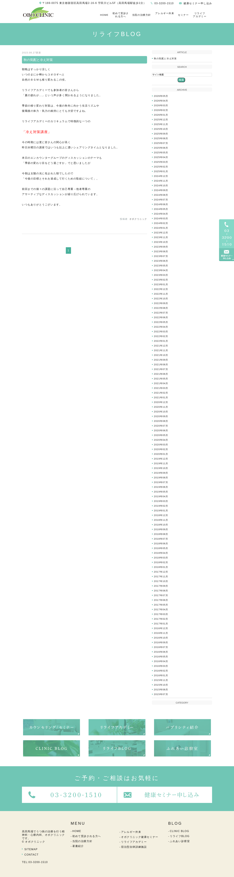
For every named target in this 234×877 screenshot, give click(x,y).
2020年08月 (161, 421)
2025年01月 (161, 171)
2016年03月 (161, 666)
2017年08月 (161, 590)
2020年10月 (161, 411)
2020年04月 (161, 440)
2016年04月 (161, 661)
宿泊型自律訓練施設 (134, 846)
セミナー (183, 14)
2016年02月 (161, 670)
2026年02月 (161, 110)
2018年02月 (161, 562)
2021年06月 (161, 374)
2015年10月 (161, 685)
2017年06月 (161, 600)
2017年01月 (161, 623)
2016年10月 (161, 637)
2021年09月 (161, 359)
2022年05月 (161, 322)
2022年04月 (161, 327)
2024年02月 (161, 223)
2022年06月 (161, 317)
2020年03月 (161, 444)
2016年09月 (161, 642)
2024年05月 (161, 209)
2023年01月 (161, 284)
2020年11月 (161, 407)
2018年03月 (161, 557)
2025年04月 (161, 157)
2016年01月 (161, 675)
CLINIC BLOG (179, 831)
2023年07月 (161, 256)
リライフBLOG (179, 836)
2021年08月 (161, 364)
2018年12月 (161, 515)
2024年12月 (161, 176)
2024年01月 (161, 228)
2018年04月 (161, 553)
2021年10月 (161, 355)
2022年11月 (161, 294)
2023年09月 (161, 246)
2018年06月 (161, 543)
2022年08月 (161, 308)
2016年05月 (161, 656)
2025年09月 (161, 133)
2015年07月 (161, 694)
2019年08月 (161, 477)
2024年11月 (161, 180)
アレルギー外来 (164, 13)
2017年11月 (161, 576)
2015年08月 (161, 689)
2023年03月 (161, 275)
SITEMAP (31, 849)
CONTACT (31, 854)
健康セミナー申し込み (197, 3)
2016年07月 (161, 647)
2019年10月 (161, 468)
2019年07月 (161, 482)
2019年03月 (161, 501)
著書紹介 (78, 846)
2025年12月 (161, 119)
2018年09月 (161, 529)
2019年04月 (161, 496)
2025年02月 (161, 166)
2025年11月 (161, 124)
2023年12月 (161, 232)
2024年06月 (161, 204)
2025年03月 (161, 162)
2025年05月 (161, 152)
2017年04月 (161, 609)
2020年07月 (161, 425)
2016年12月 (161, 628)
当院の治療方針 (141, 14)
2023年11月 (161, 237)
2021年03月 (161, 388)
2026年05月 (161, 96)
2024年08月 (161, 195)
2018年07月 (161, 539)
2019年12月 (161, 458)
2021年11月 (161, 350)
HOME (104, 14)
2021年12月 (161, 345)
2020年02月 (161, 449)
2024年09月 (161, 190)
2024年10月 (161, 185)
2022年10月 (161, 298)
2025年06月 (161, 148)
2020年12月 (161, 402)
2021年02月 (161, 392)
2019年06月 (161, 487)
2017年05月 (161, 604)
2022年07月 (161, 312)
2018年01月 (161, 567)
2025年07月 (161, 143)
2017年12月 (161, 571)
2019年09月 (161, 473)
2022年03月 (161, 331)
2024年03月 (161, 218)
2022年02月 (161, 336)
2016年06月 (161, 652)
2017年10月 (161, 581)
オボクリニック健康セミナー (139, 837)
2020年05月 (161, 435)
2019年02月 (161, 506)
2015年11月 (161, 680)
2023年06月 (161, 261)
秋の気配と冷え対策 (38, 60)
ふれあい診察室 (180, 841)
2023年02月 (161, 279)
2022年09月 (161, 303)
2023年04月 (161, 270)
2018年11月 (161, 520)
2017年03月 (161, 614)
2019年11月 (161, 463)
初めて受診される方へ (120, 15)
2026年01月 (161, 115)
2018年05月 (161, 548)
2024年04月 (161, 213)
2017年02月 (161, 619)
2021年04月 (161, 383)
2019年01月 (161, 510)
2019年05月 (161, 491)
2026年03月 (161, 105)
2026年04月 (161, 100)
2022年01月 (161, 341)
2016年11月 (161, 633)
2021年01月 (161, 397)
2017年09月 (161, 586)
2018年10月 (161, 524)
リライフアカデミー (199, 15)
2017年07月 (161, 595)
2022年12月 (161, 289)
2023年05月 (161, 265)
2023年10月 (161, 242)
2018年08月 (161, 534)
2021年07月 (161, 369)
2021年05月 (161, 378)
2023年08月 (161, 251)
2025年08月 (161, 138)
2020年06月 (161, 430)
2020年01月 (161, 454)
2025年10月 (161, 129)
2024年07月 (161, 199)
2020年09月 (161, 416)
